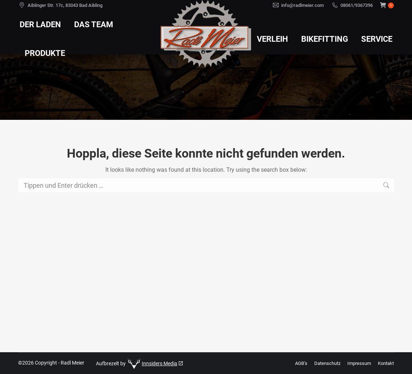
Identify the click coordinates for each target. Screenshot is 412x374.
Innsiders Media (159, 363)
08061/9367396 (356, 5)
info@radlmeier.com (302, 5)
